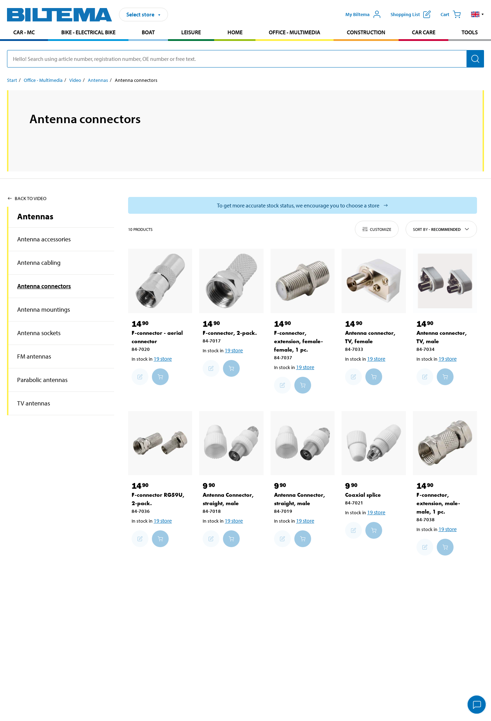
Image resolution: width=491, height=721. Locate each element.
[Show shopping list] (411, 14)
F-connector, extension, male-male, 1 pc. (438, 503)
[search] (245, 59)
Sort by (441, 229)
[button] (478, 14)
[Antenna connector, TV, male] (445, 281)
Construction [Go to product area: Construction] (366, 32)
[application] (477, 705)
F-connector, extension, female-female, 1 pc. (298, 341)
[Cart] (450, 14)
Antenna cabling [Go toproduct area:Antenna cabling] (39, 263)
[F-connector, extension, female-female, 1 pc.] (303, 281)
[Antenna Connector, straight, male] (231, 443)
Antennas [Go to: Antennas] (98, 80)
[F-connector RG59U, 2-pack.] (160, 443)
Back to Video (27, 198)
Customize (376, 229)
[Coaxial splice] (374, 443)
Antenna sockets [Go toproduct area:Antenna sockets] (39, 333)
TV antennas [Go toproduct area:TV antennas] (33, 403)
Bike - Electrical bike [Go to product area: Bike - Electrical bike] (88, 32)
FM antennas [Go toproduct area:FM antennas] (34, 356)
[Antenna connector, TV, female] (374, 281)
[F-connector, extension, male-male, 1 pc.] (445, 443)
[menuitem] (24, 33)
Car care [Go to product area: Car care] (423, 32)
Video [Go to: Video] (75, 80)
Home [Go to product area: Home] (235, 32)
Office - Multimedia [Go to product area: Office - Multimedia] (294, 32)
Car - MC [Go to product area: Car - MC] (24, 32)
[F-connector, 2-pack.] (231, 281)
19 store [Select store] (163, 358)
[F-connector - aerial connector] (160, 281)
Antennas (35, 216)
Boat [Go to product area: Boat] (148, 32)
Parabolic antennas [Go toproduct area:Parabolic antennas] (42, 380)
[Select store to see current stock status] (302, 205)
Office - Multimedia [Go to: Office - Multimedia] (43, 80)
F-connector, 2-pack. (230, 333)
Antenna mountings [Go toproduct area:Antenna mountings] (43, 309)
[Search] (475, 59)
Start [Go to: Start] (12, 80)
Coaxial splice (363, 495)
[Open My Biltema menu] (363, 14)
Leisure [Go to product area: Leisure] (191, 32)
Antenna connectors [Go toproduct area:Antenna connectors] (44, 286)
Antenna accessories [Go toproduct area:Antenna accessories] (44, 239)
